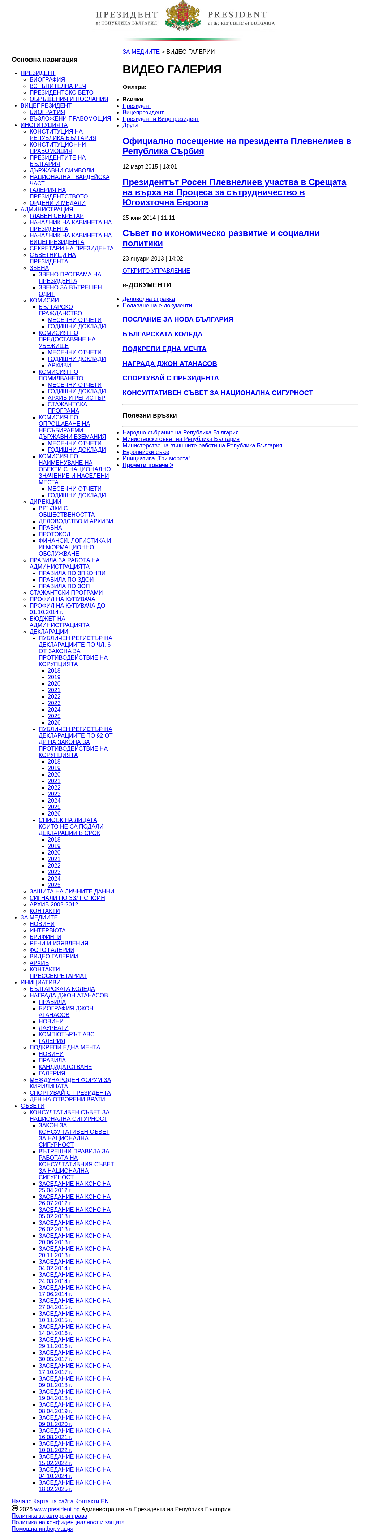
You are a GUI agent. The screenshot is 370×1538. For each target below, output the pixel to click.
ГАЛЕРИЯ (52, 1041)
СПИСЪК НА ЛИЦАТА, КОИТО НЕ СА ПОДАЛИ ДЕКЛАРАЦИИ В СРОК (71, 826)
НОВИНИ (42, 924)
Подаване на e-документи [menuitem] (157, 305)
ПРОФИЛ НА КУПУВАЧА (62, 599)
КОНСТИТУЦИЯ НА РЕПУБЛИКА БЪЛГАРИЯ (63, 134)
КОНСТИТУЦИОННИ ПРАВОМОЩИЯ (58, 147)
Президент (136, 106)
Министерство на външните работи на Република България (202, 445)
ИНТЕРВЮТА (48, 930)
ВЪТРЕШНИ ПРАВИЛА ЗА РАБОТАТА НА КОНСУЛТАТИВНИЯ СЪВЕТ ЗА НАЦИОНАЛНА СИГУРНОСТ (76, 1164)
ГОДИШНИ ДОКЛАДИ (77, 326)
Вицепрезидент (143, 112)
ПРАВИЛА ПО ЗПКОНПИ (72, 573)
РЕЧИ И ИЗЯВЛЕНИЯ (59, 943)
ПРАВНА (50, 528)
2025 (54, 716)
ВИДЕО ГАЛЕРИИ (54, 956)
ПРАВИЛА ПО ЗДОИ (66, 580)
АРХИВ (39, 963)
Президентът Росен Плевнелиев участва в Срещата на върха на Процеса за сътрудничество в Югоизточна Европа (234, 192)
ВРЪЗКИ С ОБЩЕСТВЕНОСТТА (67, 511)
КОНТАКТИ (45, 911)
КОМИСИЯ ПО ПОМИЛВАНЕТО (61, 375)
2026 (54, 723)
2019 (54, 677)
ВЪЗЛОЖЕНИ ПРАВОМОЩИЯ (70, 118)
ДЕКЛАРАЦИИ (49, 632)
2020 (54, 684)
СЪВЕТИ (32, 1106)
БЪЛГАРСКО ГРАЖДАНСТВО (60, 310)
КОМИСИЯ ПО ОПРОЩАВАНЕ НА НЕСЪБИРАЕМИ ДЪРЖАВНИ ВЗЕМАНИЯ (72, 427)
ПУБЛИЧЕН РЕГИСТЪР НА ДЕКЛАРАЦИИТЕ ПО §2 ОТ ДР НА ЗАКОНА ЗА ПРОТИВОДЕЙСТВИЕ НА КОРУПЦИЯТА (76, 742)
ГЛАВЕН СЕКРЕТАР (57, 216)
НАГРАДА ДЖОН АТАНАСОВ (69, 995)
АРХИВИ (59, 365)
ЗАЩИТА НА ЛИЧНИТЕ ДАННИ (72, 891)
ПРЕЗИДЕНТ (38, 73)
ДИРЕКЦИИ (45, 502)
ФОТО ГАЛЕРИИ (52, 950)
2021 (54, 690)
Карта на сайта (53, 1501)
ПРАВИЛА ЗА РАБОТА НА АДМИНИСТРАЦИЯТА (65, 563)
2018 (54, 671)
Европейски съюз (145, 452)
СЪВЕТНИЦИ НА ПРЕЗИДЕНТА (53, 258)
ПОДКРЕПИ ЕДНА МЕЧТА (65, 1047)
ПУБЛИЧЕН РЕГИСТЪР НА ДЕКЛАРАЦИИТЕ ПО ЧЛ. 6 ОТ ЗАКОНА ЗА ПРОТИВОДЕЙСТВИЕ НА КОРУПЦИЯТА (75, 651)
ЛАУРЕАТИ (54, 1028)
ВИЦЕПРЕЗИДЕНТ (46, 105)
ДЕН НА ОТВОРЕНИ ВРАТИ (67, 1099)
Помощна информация (42, 1529)
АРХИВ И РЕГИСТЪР (77, 398)
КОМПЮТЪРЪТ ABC (67, 1034)
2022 (54, 697)
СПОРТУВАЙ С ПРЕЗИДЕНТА (70, 1093)
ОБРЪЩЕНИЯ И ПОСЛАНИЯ (69, 99)
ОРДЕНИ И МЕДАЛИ (58, 203)
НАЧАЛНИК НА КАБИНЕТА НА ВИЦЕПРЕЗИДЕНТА (71, 238)
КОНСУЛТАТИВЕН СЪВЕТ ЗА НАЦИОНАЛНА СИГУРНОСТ (69, 1115)
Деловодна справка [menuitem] (148, 299)
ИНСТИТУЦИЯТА (44, 125)
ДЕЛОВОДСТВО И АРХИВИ (76, 521)
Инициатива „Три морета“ (156, 458)
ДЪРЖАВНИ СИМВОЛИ (62, 170)
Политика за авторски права (49, 1516)
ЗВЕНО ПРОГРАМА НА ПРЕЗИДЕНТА (70, 277)
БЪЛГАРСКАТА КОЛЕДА (62, 989)
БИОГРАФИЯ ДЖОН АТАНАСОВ (66, 1011)
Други (130, 125)
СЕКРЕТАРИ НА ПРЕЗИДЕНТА (72, 248)
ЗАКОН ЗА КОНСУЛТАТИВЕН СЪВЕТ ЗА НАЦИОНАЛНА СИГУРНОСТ (74, 1135)
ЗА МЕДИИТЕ (39, 917)
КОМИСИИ (44, 300)
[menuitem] (189, 99)
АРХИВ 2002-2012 (54, 904)
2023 (54, 703)
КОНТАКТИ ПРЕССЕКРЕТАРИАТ (58, 972)
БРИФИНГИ (45, 937)
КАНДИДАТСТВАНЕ (65, 1067)
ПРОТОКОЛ (54, 534)
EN (105, 1501)
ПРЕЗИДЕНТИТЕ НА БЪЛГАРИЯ (58, 160)
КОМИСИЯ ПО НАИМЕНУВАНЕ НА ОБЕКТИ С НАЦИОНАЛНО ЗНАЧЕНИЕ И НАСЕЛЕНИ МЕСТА (75, 469)
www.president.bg (56, 1509)
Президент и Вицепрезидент (160, 119)
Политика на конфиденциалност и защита (68, 1522)
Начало (22, 1501)
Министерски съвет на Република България (181, 439)
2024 (54, 710)
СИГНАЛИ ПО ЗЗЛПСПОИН (67, 898)
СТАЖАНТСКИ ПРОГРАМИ (66, 593)
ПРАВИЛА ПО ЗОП (64, 586)
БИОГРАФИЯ (47, 80)
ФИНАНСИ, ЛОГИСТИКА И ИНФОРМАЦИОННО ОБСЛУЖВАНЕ (75, 547)
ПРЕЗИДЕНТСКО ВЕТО (62, 92)
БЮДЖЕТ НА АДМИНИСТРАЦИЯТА (60, 622)
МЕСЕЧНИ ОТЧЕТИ (75, 320)
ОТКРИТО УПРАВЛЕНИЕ (156, 271)
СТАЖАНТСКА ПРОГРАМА (67, 407)
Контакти (87, 1501)
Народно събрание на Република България (180, 432)
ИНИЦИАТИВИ (41, 982)
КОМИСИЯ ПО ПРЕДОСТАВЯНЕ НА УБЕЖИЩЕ (67, 339)
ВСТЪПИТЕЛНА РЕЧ (58, 86)
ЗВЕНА (39, 268)
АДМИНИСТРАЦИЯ (47, 209)
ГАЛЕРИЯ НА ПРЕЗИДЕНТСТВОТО (59, 193)
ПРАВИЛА (52, 1002)
